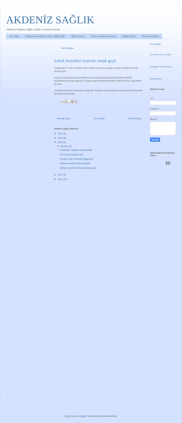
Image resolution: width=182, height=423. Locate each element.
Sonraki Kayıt (63, 118)
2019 (60, 142)
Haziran (64, 146)
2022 (60, 138)
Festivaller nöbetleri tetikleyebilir (76, 150)
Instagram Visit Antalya (161, 66)
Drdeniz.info (156, 78)
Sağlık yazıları (129, 36)
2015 (60, 174)
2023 (60, 133)
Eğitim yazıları (77, 36)
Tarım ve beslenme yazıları (103, 36)
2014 (60, 179)
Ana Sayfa (14, 36)
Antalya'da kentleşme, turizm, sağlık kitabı (45, 36)
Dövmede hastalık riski (71, 154)
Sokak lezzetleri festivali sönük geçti (78, 168)
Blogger (83, 416)
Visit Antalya (67, 48)
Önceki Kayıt (134, 118)
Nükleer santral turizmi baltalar (75, 163)
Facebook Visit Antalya (160, 54)
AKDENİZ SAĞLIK (50, 20)
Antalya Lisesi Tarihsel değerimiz (76, 159)
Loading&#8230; (28, 219)
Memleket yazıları (150, 36)
